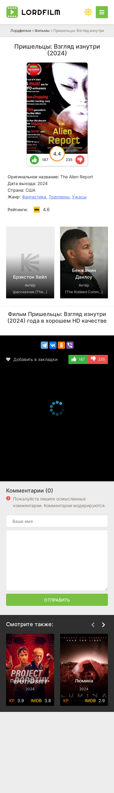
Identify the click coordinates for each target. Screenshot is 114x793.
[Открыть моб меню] (102, 12)
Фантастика (34, 196)
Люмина (84, 681)
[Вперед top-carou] (103, 217)
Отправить (57, 599)
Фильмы (42, 30)
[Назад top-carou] (92, 217)
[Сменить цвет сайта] (88, 12)
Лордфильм (20, 30)
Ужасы (79, 196)
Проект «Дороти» (30, 681)
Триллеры (59, 196)
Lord (40, 12)
